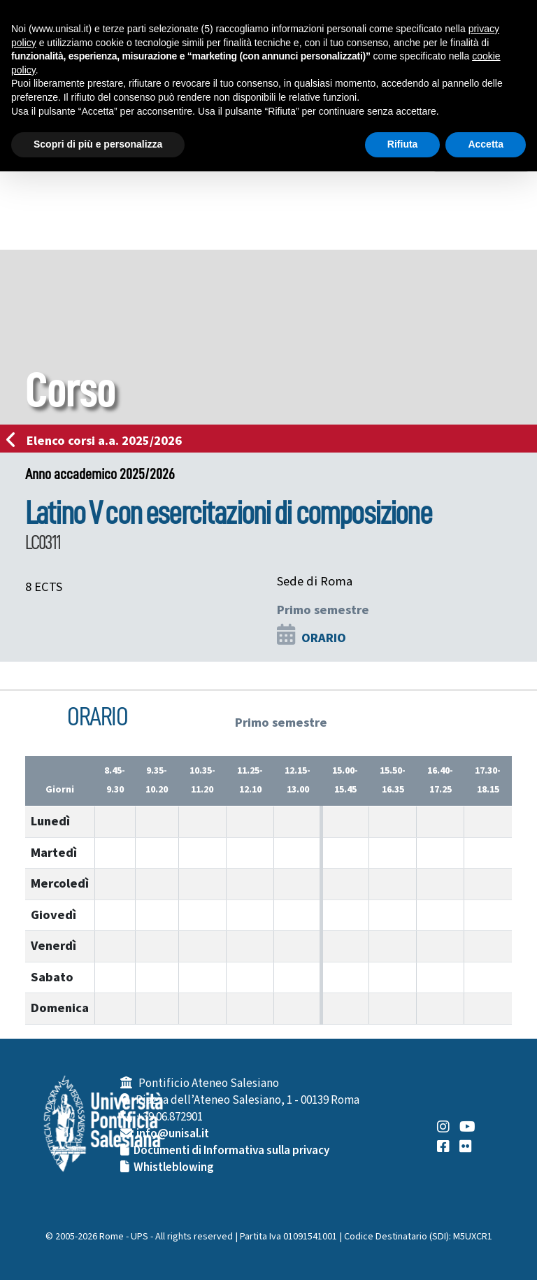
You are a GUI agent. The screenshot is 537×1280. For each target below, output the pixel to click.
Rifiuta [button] (402, 144)
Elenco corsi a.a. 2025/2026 (98, 441)
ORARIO (323, 638)
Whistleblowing (174, 1167)
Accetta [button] (485, 144)
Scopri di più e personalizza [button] (98, 144)
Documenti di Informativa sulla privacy (231, 1150)
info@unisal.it (172, 1133)
